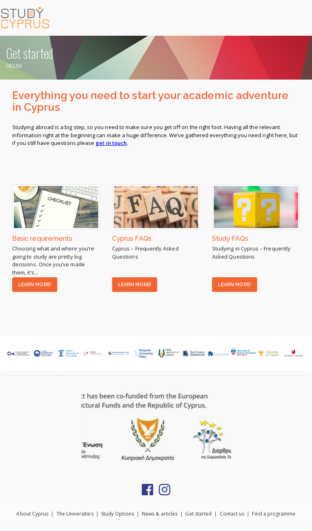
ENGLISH (14, 65)
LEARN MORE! (34, 284)
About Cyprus (32, 513)
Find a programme (273, 513)
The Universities (74, 513)
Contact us (232, 513)
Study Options (117, 513)
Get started (198, 513)
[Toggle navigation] (301, 17)
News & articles (160, 513)
